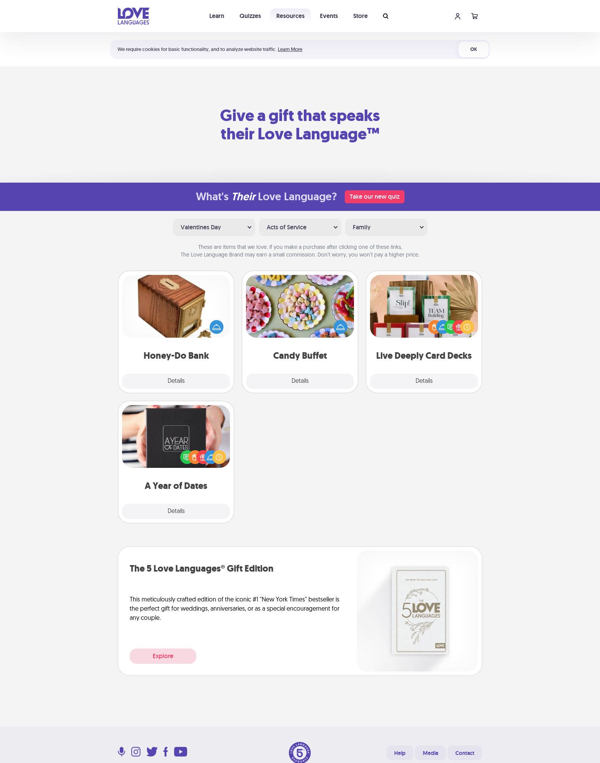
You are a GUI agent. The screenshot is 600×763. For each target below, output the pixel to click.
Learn (216, 16)
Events (329, 16)
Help (400, 753)
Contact (464, 753)
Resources (290, 16)
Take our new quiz (374, 197)
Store (360, 16)
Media (430, 753)
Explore (163, 656)
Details (176, 381)
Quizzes (250, 16)
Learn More (290, 49)
